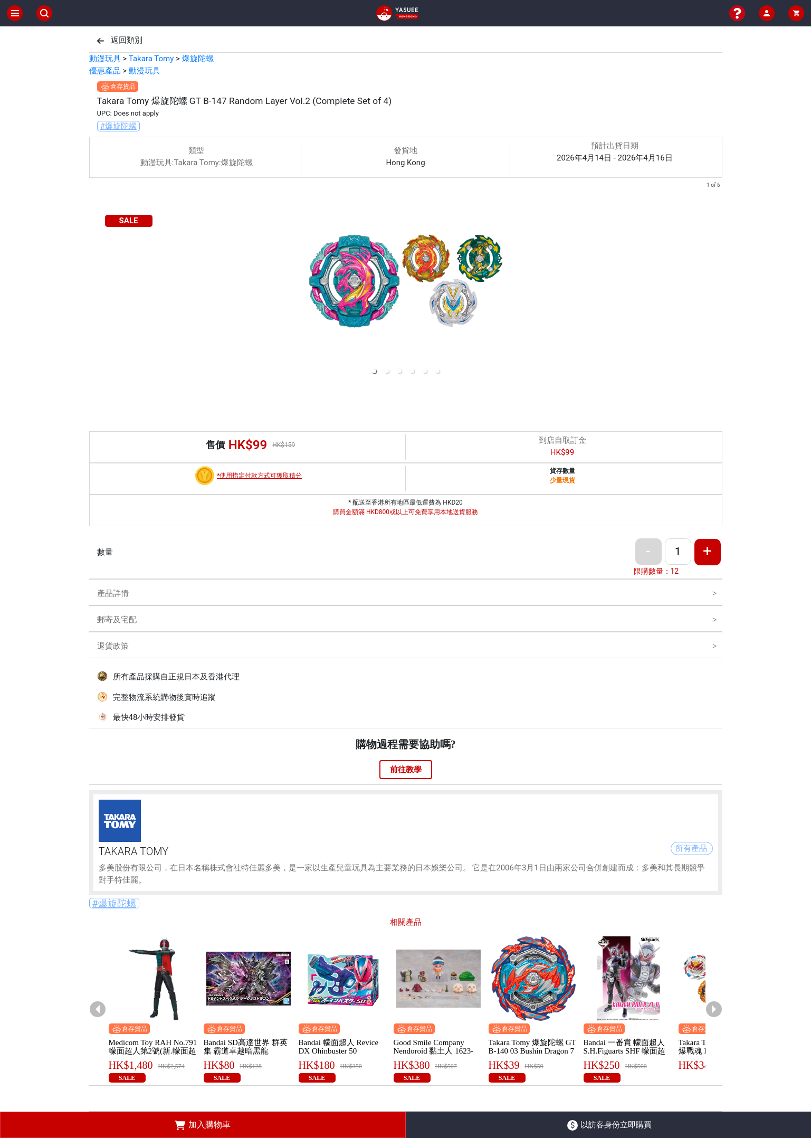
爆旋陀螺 (198, 58)
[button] (374, 371)
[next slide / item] (715, 280)
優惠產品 (105, 70)
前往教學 (406, 769)
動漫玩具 (105, 58)
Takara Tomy (151, 58)
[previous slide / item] (96, 280)
